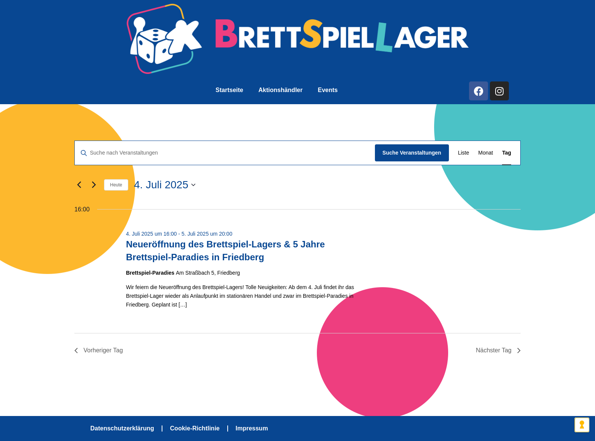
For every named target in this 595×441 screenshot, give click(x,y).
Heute (116, 185)
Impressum (252, 428)
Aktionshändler (280, 90)
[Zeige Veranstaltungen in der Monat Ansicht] (485, 153)
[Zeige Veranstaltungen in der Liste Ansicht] (463, 153)
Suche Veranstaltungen (411, 153)
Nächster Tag (498, 350)
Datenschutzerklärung (122, 428)
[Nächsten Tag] (93, 184)
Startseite (229, 90)
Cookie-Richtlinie (195, 428)
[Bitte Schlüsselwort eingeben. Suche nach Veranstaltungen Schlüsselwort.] (225, 153)
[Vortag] (78, 184)
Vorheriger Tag (98, 350)
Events (327, 90)
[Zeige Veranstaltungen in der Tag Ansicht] (506, 153)
